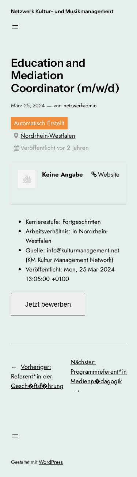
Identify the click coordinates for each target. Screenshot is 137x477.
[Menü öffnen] (15, 26)
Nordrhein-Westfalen (47, 135)
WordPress (51, 462)
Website (108, 174)
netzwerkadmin (80, 105)
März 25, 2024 (28, 105)
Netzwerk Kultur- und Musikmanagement (62, 11)
